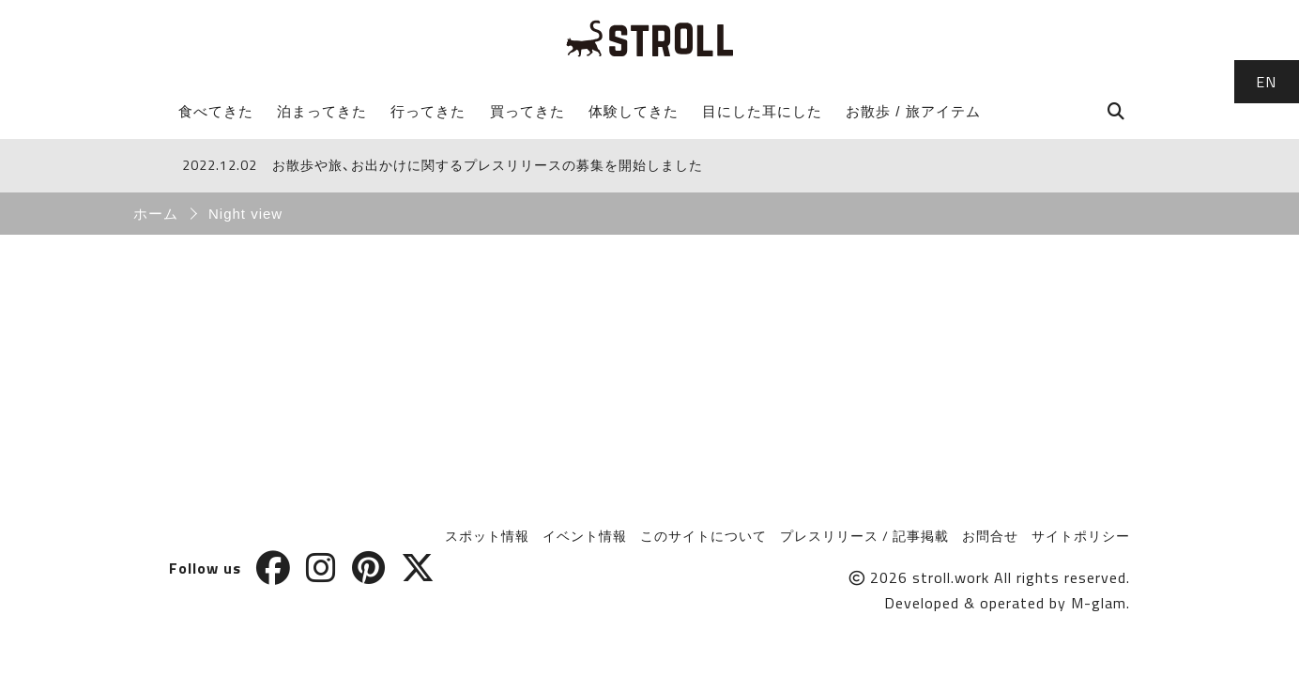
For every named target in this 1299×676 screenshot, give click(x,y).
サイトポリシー (1081, 535)
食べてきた (215, 111)
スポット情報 (487, 535)
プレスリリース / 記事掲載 (864, 535)
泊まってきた (322, 111)
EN (1266, 81)
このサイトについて (703, 535)
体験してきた (633, 111)
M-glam (1098, 603)
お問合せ (990, 535)
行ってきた (428, 111)
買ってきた (527, 111)
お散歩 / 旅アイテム (913, 111)
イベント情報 (585, 535)
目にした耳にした (762, 111)
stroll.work (950, 577)
